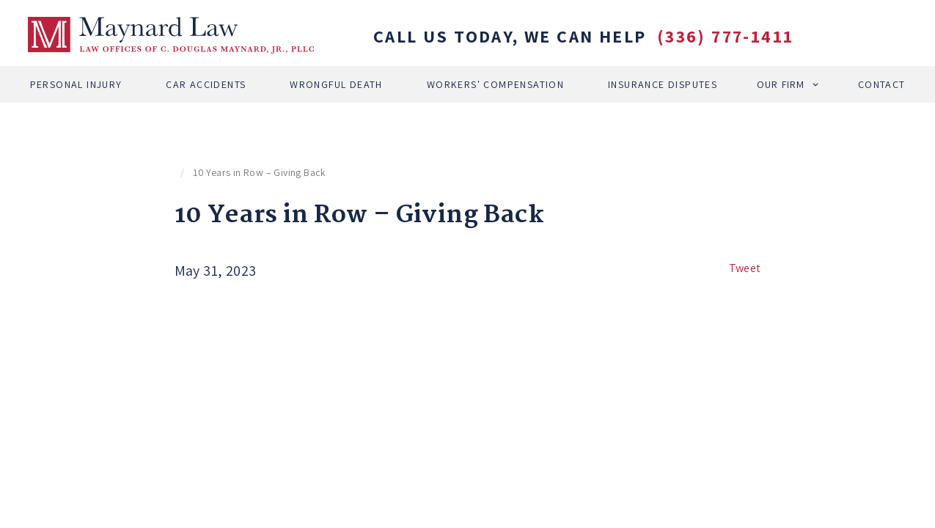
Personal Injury (76, 84)
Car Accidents (206, 84)
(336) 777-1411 (725, 36)
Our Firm (781, 84)
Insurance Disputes (662, 84)
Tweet (745, 268)
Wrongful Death (336, 84)
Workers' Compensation (495, 84)
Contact (882, 84)
